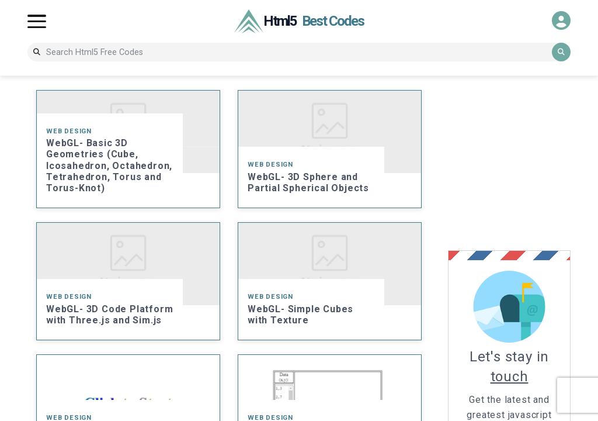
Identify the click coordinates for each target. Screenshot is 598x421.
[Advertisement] (523, 163)
